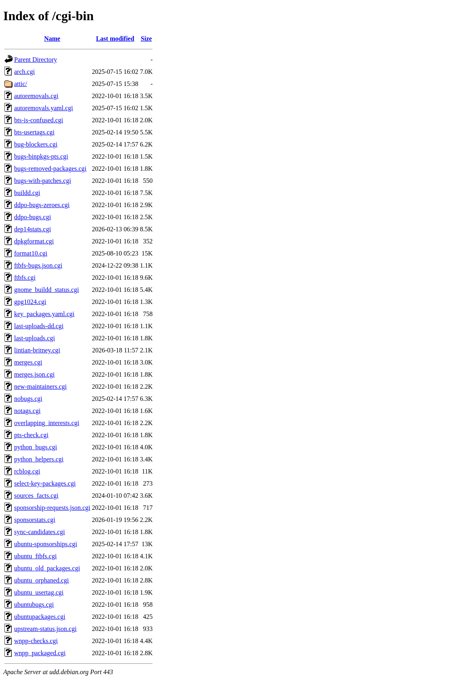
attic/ (20, 83)
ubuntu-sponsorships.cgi (45, 544)
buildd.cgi (27, 192)
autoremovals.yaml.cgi (43, 108)
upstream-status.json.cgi (45, 628)
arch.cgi (24, 71)
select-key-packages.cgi (45, 483)
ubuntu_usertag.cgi (38, 592)
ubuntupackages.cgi (39, 616)
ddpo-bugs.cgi (32, 217)
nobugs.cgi (28, 398)
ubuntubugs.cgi (34, 604)
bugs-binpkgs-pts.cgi (41, 156)
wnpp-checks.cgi (36, 640)
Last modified (115, 38)
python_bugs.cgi (35, 447)
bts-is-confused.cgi (38, 120)
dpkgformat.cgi (34, 241)
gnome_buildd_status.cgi (46, 289)
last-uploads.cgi (34, 338)
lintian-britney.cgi (37, 350)
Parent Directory (35, 59)
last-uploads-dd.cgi (38, 326)
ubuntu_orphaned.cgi (41, 580)
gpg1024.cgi (30, 301)
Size (146, 38)
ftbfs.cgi (25, 277)
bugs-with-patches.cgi (42, 180)
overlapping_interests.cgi (46, 422)
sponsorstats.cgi (34, 519)
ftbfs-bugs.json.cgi (38, 265)
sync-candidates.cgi (39, 531)
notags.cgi (27, 410)
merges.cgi (28, 362)
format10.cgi (30, 253)
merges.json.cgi (34, 374)
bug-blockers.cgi (35, 144)
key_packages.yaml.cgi (44, 313)
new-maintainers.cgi (40, 386)
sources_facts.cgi (36, 495)
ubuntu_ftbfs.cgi (35, 556)
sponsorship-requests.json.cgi (52, 507)
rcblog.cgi (27, 471)
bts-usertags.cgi (34, 132)
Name (52, 38)
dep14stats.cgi (32, 229)
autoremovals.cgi (36, 95)
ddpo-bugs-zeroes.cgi (41, 204)
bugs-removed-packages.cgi (50, 168)
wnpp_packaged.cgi (40, 653)
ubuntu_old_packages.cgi (47, 568)
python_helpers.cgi (38, 459)
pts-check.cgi (31, 435)
